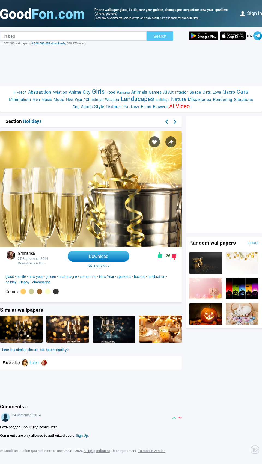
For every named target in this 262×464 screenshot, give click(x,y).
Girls (98, 91)
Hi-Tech (20, 92)
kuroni (35, 362)
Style (99, 106)
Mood (58, 99)
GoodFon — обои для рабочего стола (33, 450)
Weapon (112, 99)
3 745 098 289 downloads (48, 43)
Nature (178, 99)
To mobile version (151, 450)
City (86, 92)
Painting (123, 92)
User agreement (123, 450)
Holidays (162, 99)
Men (36, 99)
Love (217, 92)
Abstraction (39, 92)
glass (9, 276)
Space (195, 92)
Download (98, 256)
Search (159, 36)
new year (36, 276)
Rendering (222, 99)
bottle (21, 276)
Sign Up (82, 435)
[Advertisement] (131, 65)
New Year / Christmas (84, 99)
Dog (76, 106)
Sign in (251, 13)
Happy (24, 281)
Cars (242, 91)
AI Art (168, 92)
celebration (156, 276)
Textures (114, 106)
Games (155, 92)
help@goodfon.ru (97, 450)
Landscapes (137, 99)
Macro (228, 92)
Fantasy (131, 106)
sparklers (124, 276)
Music (46, 99)
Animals (139, 92)
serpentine (88, 276)
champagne (68, 276)
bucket (139, 276)
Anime (75, 92)
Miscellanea (199, 99)
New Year (106, 276)
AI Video (179, 106)
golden (51, 276)
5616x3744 (99, 266)
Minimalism (20, 99)
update (253, 243)
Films (146, 106)
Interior (181, 92)
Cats (207, 92)
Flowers (160, 106)
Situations (243, 99)
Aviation (60, 92)
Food (110, 92)
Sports (87, 106)
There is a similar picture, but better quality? (34, 349)
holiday (11, 281)
